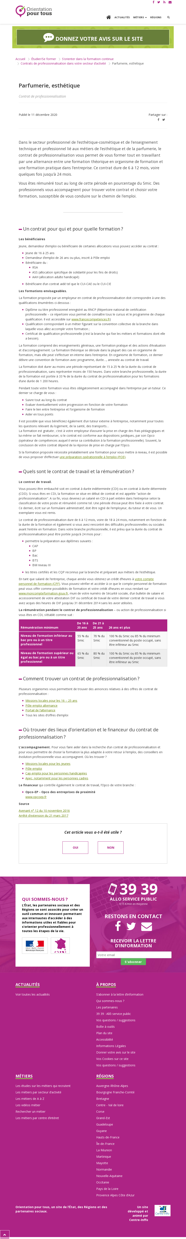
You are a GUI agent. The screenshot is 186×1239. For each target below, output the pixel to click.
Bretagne (102, 1098)
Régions (155, 17)
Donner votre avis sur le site (115, 1052)
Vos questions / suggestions (115, 1019)
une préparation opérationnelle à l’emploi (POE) (93, 456)
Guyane (101, 1130)
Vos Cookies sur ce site (112, 1058)
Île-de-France (105, 1143)
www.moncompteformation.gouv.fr (43, 593)
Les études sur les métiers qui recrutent (43, 1085)
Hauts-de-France (107, 1137)
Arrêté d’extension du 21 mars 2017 (43, 815)
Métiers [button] (140, 17)
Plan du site (104, 1032)
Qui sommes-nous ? (110, 1000)
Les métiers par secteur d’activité (38, 1092)
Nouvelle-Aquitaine (109, 1175)
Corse (100, 1111)
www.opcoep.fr (35, 796)
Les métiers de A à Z (30, 1098)
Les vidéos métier (28, 1105)
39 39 (133, 888)
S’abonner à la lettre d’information (119, 994)
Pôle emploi (33, 768)
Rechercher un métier (30, 1111)
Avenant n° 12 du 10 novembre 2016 (44, 810)
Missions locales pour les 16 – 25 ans (51, 700)
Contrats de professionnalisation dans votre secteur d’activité (63, 63)
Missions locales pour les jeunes (47, 763)
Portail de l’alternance (40, 710)
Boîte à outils (105, 1026)
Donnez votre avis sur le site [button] (93, 37)
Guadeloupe (104, 1124)
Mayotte (102, 1163)
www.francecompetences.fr (90, 319)
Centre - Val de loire (110, 1105)
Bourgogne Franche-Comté (115, 1092)
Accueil (20, 58)
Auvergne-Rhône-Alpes (112, 1085)
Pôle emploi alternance (41, 705)
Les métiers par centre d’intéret (37, 1117)
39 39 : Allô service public (113, 1013)
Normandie (104, 1169)
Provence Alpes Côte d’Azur (115, 1195)
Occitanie (102, 1182)
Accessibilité (104, 1039)
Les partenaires (107, 1007)
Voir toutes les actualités (33, 994)
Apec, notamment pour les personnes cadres (56, 778)
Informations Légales (111, 1045)
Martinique (103, 1156)
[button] (168, 17)
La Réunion (104, 1150)
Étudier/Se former (43, 58)
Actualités (122, 17)
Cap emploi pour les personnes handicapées (56, 773)
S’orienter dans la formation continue (88, 58)
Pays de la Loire (107, 1188)
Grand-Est (103, 1117)
